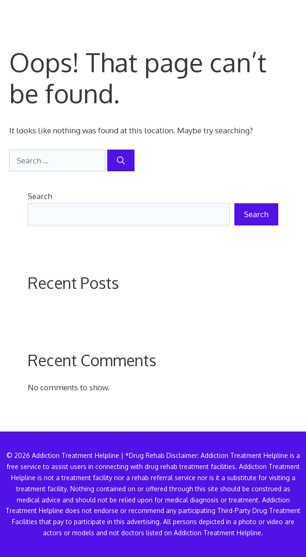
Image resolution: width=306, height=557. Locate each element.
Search (40, 196)
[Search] (121, 161)
